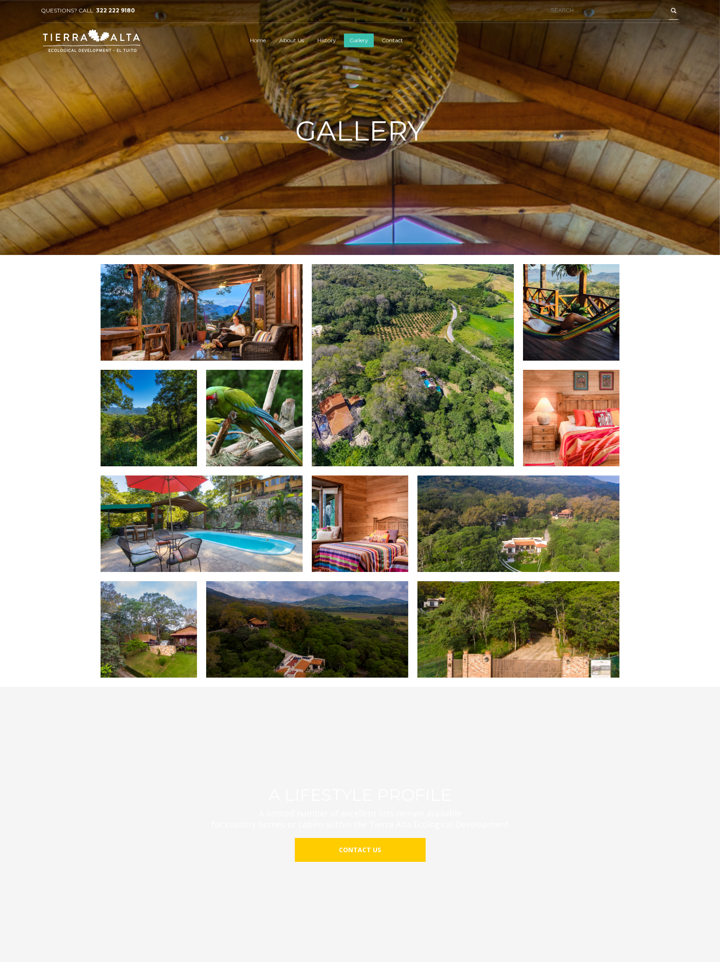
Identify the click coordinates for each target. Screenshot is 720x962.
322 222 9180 (115, 10)
